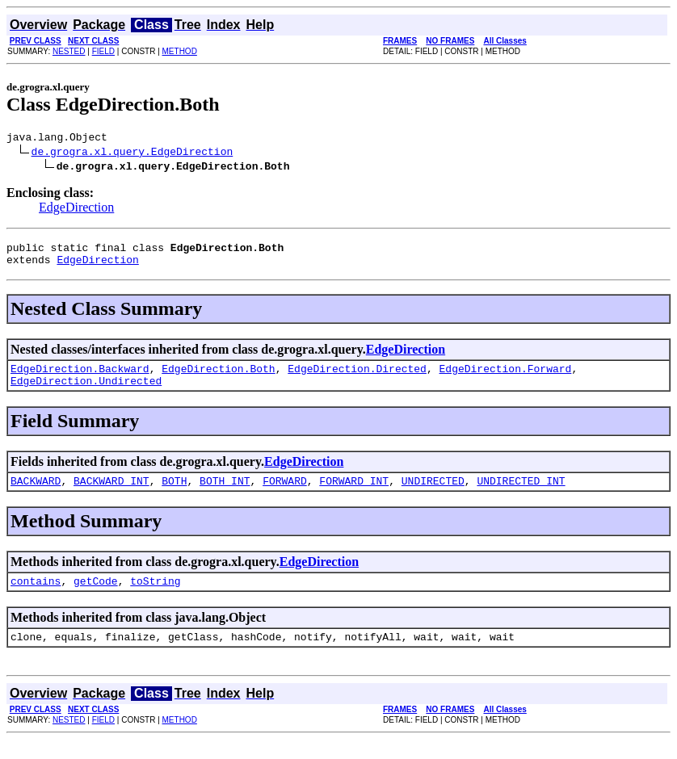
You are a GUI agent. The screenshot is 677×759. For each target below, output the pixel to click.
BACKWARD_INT (111, 495)
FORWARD (285, 495)
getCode (96, 597)
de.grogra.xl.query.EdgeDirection (132, 153)
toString (155, 597)
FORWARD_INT (354, 495)
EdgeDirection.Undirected (86, 392)
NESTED (69, 51)
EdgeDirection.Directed (357, 378)
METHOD (179, 51)
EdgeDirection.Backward (80, 378)
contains (36, 597)
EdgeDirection (76, 209)
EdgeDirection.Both (218, 378)
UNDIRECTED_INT (521, 495)
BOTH (174, 495)
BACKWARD (36, 495)
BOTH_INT (225, 495)
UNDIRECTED (433, 495)
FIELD (103, 51)
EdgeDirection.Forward (505, 378)
